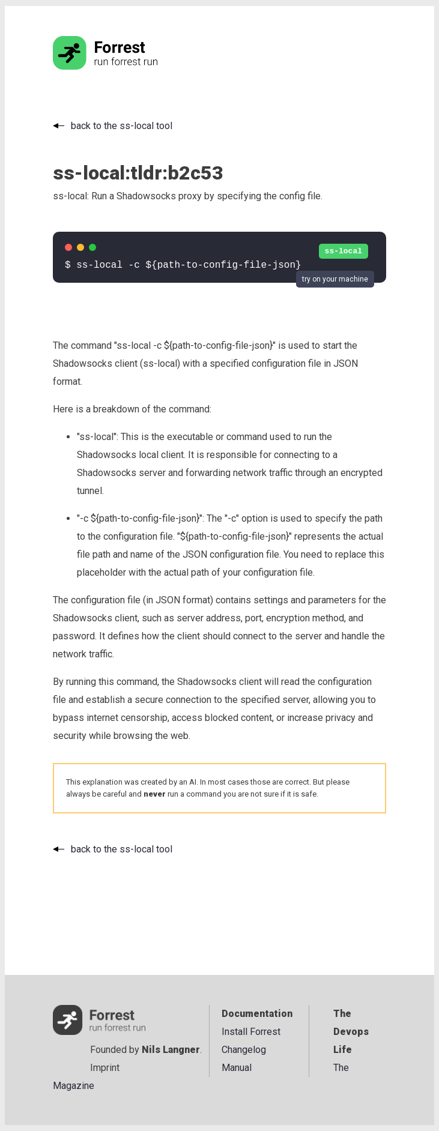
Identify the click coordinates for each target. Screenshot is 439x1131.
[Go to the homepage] (128, 66)
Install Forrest (251, 1031)
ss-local (343, 251)
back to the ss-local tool (121, 125)
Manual (237, 1067)
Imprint (105, 1067)
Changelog (244, 1049)
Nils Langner (171, 1049)
